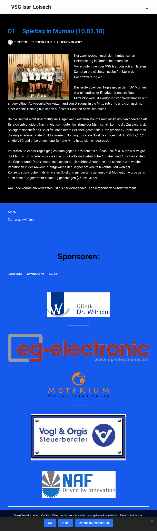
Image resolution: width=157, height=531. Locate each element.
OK (50, 523)
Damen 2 (76, 42)
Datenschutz (35, 274)
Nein (65, 523)
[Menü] (147, 7)
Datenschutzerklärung (94, 523)
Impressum (15, 274)
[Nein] (152, 521)
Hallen (54, 274)
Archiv (12, 212)
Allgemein (63, 42)
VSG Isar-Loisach (31, 7)
